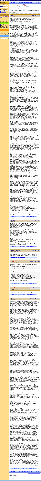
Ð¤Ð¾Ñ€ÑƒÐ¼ (5, 16)
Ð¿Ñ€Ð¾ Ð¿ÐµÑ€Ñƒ (21, 8)
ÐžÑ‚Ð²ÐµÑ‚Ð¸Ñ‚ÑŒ (13, 2)
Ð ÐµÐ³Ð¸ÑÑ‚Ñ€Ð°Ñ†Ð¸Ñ (4, 17)
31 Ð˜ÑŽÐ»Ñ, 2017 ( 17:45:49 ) (35, 298)
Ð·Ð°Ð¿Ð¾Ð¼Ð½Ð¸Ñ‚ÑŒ (4, 9)
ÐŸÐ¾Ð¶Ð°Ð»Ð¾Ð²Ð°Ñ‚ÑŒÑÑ (31, 216)
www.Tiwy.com (31, 477)
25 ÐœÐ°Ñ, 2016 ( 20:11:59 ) (35, 220)
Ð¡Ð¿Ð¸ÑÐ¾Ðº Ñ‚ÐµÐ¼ (36, 2)
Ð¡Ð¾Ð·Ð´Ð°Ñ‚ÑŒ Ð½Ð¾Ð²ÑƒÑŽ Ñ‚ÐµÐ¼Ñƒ (24, 2)
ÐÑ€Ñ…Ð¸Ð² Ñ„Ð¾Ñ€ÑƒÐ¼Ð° (6, 19)
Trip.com (1, 24)
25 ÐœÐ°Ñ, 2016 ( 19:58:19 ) (35, 15)
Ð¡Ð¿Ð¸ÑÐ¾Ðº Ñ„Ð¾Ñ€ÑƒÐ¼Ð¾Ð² (34, 473)
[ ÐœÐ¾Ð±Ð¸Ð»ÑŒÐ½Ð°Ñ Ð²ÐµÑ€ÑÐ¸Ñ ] (13, 0)
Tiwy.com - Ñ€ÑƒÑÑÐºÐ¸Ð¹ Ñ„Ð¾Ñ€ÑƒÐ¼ (17, 4)
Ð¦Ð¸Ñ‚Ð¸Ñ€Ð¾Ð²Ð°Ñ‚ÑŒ (21, 216)
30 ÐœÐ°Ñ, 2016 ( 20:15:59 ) (35, 250)
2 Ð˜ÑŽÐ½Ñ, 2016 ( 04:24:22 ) (35, 261)
